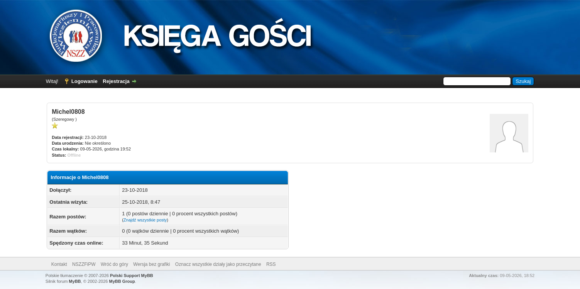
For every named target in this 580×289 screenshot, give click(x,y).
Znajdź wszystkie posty (145, 220)
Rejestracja (116, 81)
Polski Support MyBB (131, 275)
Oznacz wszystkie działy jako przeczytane (218, 264)
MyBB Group (122, 281)
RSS (271, 264)
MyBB (75, 281)
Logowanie (84, 81)
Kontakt (59, 264)
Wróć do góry (114, 264)
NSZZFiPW (84, 264)
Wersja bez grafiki (151, 264)
